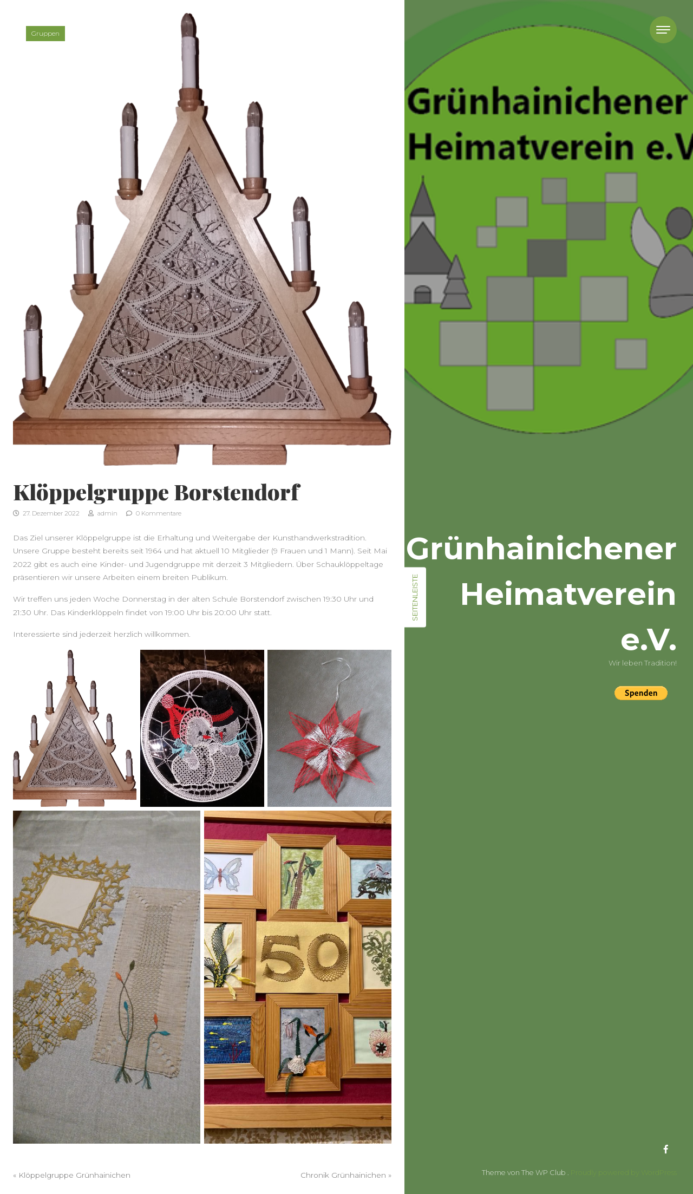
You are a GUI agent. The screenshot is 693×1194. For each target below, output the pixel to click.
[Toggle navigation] (663, 29)
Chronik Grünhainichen (343, 1175)
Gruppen (45, 33)
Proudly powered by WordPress (624, 1173)
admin (102, 513)
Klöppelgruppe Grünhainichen (74, 1175)
